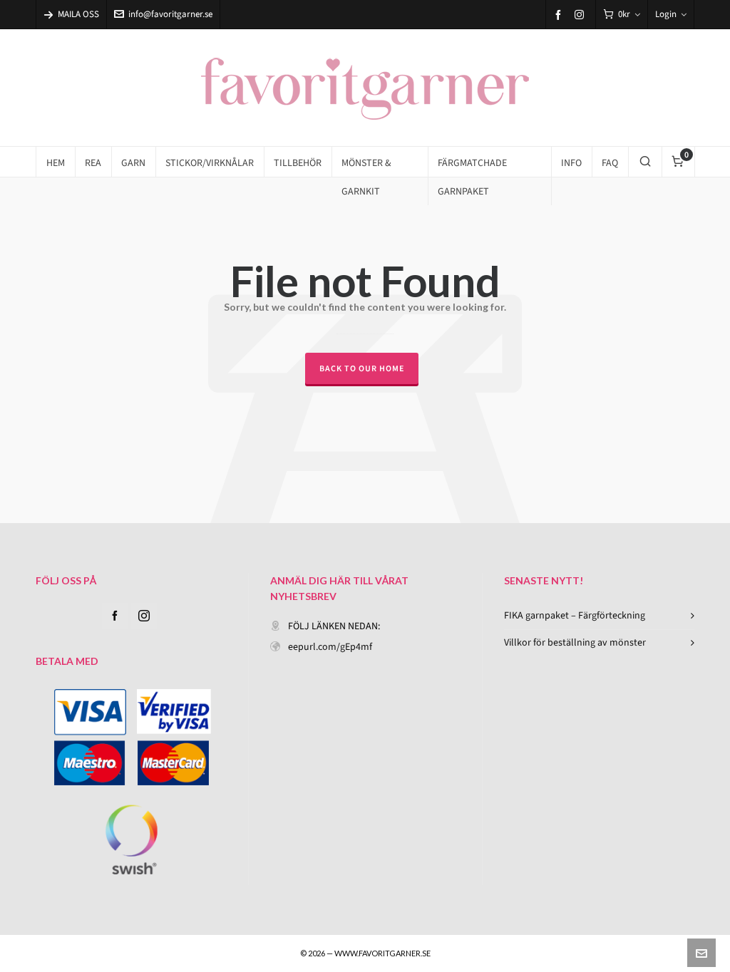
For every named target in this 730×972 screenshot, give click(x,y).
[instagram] (581, 14)
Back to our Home (361, 368)
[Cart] (621, 14)
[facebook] (560, 14)
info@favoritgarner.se (163, 14)
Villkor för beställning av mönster (575, 642)
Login (671, 14)
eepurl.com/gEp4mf (330, 646)
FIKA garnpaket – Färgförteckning (574, 615)
